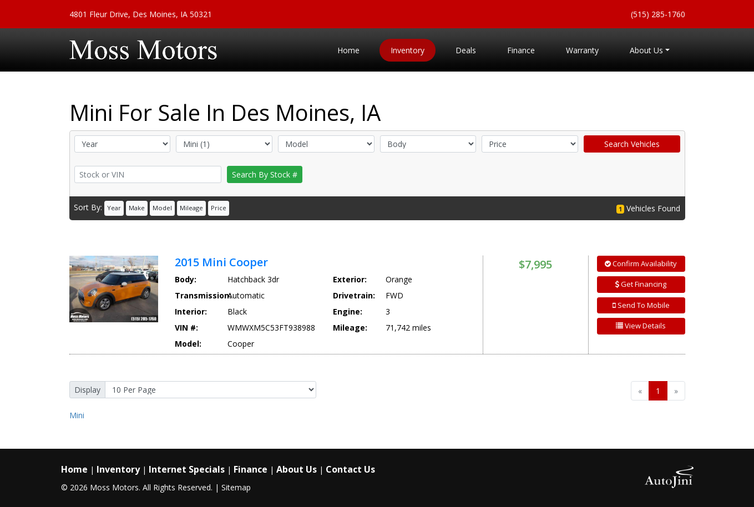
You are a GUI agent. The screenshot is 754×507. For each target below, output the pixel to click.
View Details (641, 326)
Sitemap (236, 487)
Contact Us (350, 469)
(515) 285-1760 (658, 14)
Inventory (118, 469)
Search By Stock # (264, 174)
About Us (296, 469)
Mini (76, 415)
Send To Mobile (641, 305)
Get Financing (640, 284)
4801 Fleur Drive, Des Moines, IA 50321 (140, 14)
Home (74, 469)
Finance (250, 469)
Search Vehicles (632, 144)
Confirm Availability (641, 263)
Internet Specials (187, 469)
